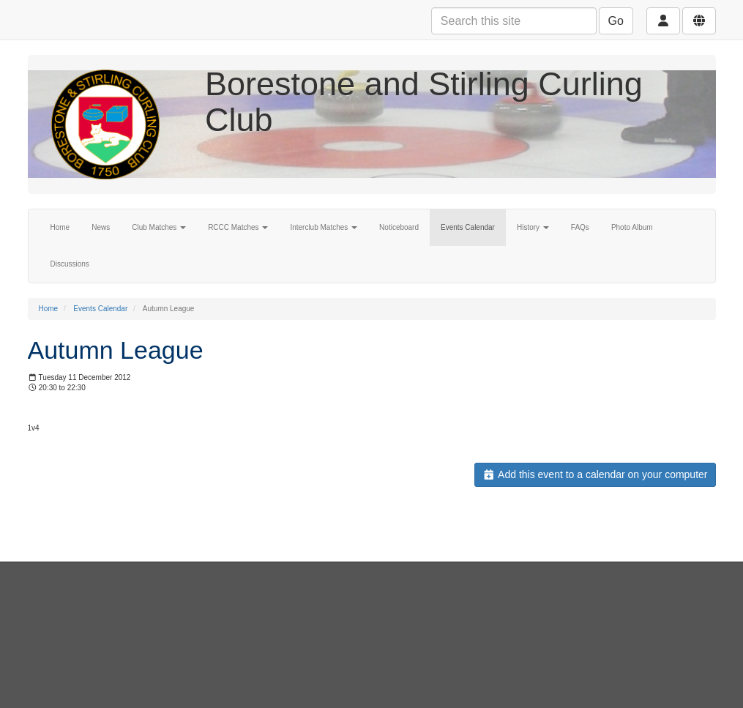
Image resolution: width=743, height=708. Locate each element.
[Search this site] (514, 20)
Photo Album (632, 227)
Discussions (70, 264)
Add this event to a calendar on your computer (594, 474)
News (101, 227)
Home (60, 227)
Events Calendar (468, 227)
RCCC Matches (238, 227)
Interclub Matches (323, 227)
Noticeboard (399, 227)
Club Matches (159, 227)
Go (616, 21)
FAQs (580, 227)
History (533, 227)
